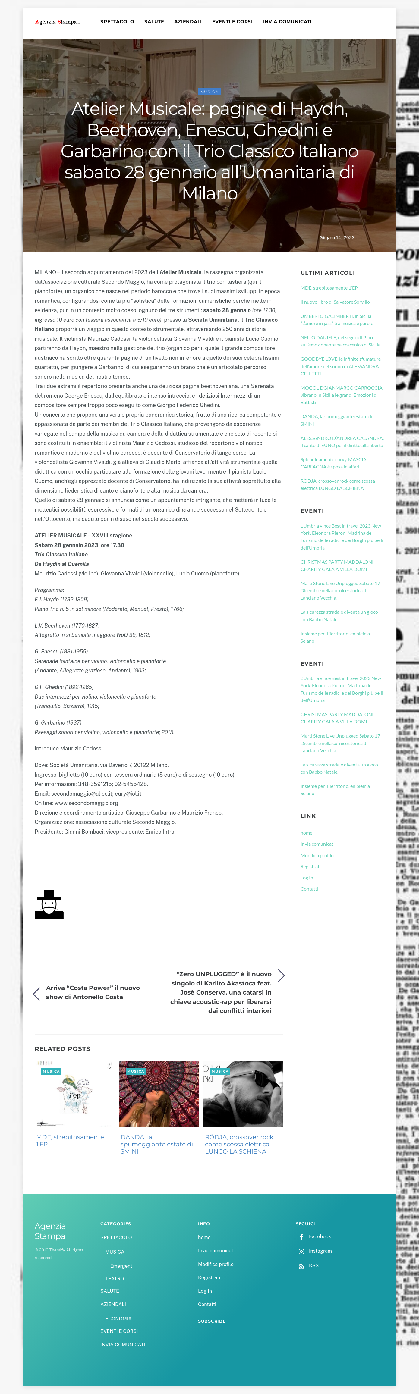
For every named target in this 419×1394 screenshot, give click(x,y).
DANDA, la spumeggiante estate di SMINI (157, 1144)
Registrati (311, 866)
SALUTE (154, 21)
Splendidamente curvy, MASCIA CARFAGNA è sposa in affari (334, 462)
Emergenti (121, 1266)
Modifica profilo (317, 855)
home (306, 832)
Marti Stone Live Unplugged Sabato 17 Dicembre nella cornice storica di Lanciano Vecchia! (340, 590)
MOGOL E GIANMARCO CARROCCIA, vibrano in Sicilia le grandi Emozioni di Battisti (342, 395)
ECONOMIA (118, 1319)
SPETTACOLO (117, 21)
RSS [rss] (307, 1265)
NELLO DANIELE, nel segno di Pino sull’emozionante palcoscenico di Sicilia (340, 340)
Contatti (309, 888)
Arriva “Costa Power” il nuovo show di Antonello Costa (93, 992)
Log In (307, 877)
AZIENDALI (188, 21)
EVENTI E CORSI (232, 21)
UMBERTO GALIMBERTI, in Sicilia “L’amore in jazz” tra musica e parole (337, 319)
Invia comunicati (318, 844)
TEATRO (114, 1279)
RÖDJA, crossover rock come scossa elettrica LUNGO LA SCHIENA (239, 1144)
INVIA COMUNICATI (287, 21)
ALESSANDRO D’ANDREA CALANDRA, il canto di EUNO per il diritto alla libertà (342, 441)
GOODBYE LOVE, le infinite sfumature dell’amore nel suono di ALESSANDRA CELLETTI (341, 366)
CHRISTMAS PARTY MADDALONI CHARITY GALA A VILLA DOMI (337, 565)
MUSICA (209, 91)
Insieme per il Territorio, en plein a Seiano (335, 637)
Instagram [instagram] (314, 1251)
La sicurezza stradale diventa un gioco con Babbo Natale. (339, 615)
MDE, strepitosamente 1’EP (70, 1140)
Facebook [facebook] (313, 1236)
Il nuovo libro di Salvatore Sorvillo (335, 302)
